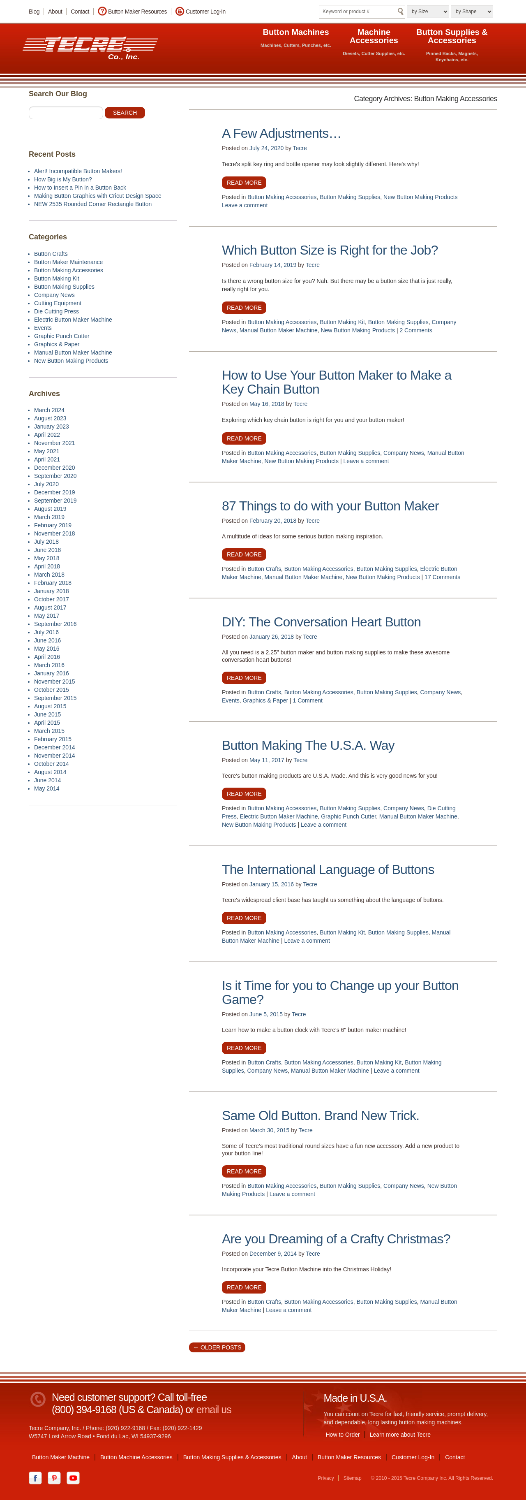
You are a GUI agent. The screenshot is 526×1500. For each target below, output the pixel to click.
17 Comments (442, 577)
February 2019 (53, 525)
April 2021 (47, 459)
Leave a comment (245, 205)
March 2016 (49, 665)
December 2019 (54, 492)
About (55, 11)
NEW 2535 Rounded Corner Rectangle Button (93, 204)
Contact (80, 11)
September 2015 (55, 698)
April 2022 (47, 434)
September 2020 (55, 476)
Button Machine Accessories (136, 1457)
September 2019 (55, 500)
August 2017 (50, 607)
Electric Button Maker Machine (279, 816)
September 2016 (55, 624)
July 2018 (46, 541)
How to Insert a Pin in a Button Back (80, 187)
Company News (403, 453)
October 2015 (51, 689)
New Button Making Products (420, 197)
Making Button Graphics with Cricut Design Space (97, 195)
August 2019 (50, 508)
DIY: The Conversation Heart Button (321, 622)
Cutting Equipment (57, 303)
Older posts (217, 1347)
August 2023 (50, 418)
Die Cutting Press (56, 311)
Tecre (300, 148)
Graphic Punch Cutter (348, 816)
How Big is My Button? (63, 179)
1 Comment (308, 700)
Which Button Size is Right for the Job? (330, 250)
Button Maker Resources (137, 11)
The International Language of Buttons (328, 869)
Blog (34, 11)
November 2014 (54, 755)
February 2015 (53, 739)
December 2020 (54, 467)
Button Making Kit (342, 322)
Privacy (326, 1478)
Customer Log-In (206, 11)
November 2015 (54, 681)
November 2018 (54, 533)
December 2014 (54, 747)
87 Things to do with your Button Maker (330, 506)
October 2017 (51, 599)
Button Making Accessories (281, 197)
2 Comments (415, 330)
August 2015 (50, 706)
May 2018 (46, 558)
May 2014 (46, 788)
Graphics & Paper (265, 700)
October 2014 (51, 763)
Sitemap (353, 1478)
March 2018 (49, 574)
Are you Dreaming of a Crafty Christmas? (336, 1239)
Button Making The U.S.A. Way (308, 745)
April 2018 (47, 566)
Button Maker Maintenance (68, 262)
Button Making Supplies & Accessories (232, 1457)
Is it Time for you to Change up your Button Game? (340, 992)
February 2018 (53, 583)
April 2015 (47, 722)
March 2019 (49, 517)
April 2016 (47, 657)
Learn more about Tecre (400, 1434)
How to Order (343, 1434)
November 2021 (54, 443)
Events (231, 700)
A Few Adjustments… (281, 133)
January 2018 (51, 591)
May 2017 (46, 615)
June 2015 (47, 714)
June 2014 (47, 780)
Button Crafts (264, 569)
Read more (244, 182)
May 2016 (46, 648)
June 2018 (47, 550)
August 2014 (50, 772)
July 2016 (46, 632)
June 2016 (47, 640)
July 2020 (46, 484)
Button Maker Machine (61, 1457)
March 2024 (49, 410)
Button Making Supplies (350, 197)
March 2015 (49, 731)
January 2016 (51, 673)
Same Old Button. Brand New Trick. (320, 1115)
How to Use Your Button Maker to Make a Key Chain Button (336, 382)
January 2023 (51, 426)
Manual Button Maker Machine (279, 330)
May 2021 (46, 451)
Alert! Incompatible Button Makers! (78, 171)
